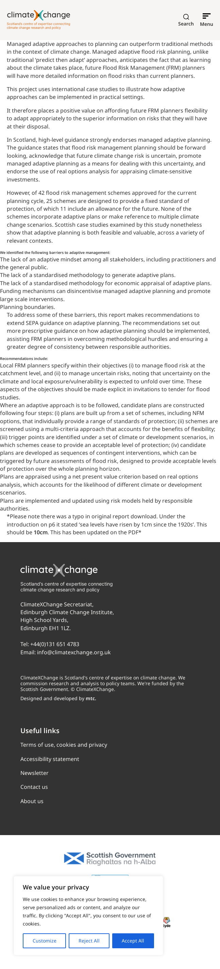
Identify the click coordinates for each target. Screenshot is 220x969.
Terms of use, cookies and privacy (63, 744)
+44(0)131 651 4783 (54, 644)
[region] (88, 915)
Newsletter (34, 773)
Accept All (133, 940)
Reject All (89, 940)
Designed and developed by (58, 698)
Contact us (34, 787)
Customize (44, 940)
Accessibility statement (49, 759)
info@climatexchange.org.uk (74, 652)
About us (32, 801)
